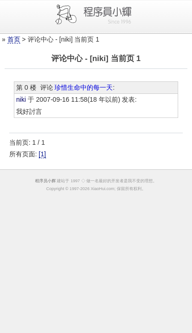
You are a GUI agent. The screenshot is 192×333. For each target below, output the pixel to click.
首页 (13, 39)
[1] (42, 154)
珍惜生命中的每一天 (83, 87)
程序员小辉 (45, 181)
